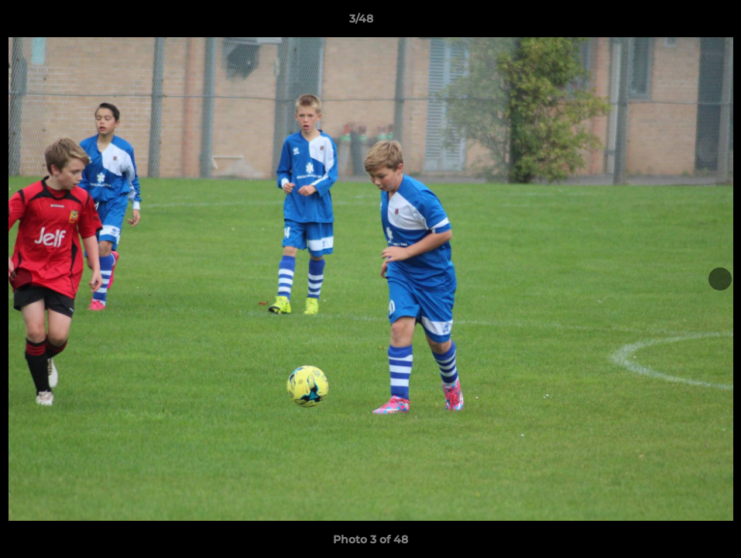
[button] (676, 22)
